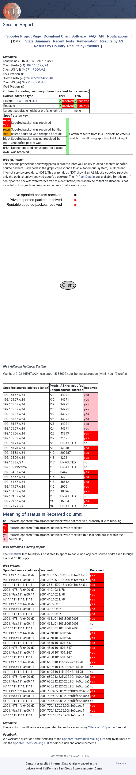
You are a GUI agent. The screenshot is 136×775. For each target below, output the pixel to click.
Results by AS (111, 41)
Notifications (117, 36)
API (101, 36)
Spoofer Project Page (23, 36)
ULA (34, 101)
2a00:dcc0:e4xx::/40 (39, 78)
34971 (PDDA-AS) (34, 69)
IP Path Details (85, 177)
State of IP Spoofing (102, 727)
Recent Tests (63, 41)
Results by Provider (83, 46)
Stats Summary (37, 41)
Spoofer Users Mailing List (31, 743)
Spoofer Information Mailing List (83, 739)
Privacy (121, 763)
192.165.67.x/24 (37, 65)
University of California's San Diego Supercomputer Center (64, 768)
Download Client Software (65, 36)
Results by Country (49, 46)
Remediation (87, 41)
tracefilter (15, 554)
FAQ (92, 36)
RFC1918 (21, 101)
